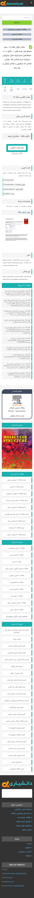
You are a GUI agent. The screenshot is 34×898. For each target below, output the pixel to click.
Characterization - (14, 184)
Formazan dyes (8, 180)
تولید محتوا (26, 829)
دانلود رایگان (5, 89)
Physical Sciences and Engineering (14, 873)
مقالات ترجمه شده (24, 817)
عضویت (28, 847)
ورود (29, 843)
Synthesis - (9, 194)
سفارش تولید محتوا (23, 825)
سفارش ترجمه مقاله (23, 821)
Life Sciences (7, 877)
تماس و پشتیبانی (24, 851)
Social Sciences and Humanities (13, 886)
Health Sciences (8, 881)
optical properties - (13, 189)
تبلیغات (28, 855)
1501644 (24, 89)
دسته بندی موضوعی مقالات (21, 813)
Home (5, 869)
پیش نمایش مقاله (24, 212)
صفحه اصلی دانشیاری (23, 809)
